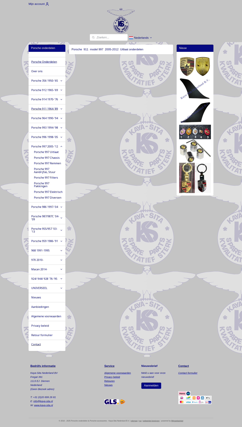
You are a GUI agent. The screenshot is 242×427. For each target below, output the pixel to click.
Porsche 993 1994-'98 (47, 127)
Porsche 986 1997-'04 (47, 207)
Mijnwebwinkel (177, 421)
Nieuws (36, 297)
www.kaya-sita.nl (43, 405)
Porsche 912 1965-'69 (47, 90)
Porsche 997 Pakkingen (41, 184)
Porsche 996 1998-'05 (47, 137)
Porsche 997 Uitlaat (46, 152)
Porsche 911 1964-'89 (47, 109)
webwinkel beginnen (151, 421)
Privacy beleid (40, 326)
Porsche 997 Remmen (47, 163)
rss (140, 421)
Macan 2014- (47, 269)
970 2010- (47, 260)
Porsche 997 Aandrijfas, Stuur (44, 170)
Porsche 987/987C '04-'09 (47, 217)
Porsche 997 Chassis (47, 158)
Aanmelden (151, 385)
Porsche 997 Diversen (47, 197)
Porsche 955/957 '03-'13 (47, 230)
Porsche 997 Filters (46, 177)
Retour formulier (42, 335)
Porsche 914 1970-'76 (47, 99)
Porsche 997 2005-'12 (47, 146)
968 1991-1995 (47, 250)
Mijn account (39, 4)
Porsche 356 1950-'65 (47, 80)
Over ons (37, 71)
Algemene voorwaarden (46, 316)
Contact (36, 344)
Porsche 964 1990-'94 (47, 118)
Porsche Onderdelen (44, 62)
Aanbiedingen (40, 307)
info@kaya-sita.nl (43, 401)
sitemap (134, 421)
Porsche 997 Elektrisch (48, 192)
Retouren (109, 381)
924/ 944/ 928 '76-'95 (47, 279)
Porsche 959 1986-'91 (47, 241)
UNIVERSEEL (47, 288)
